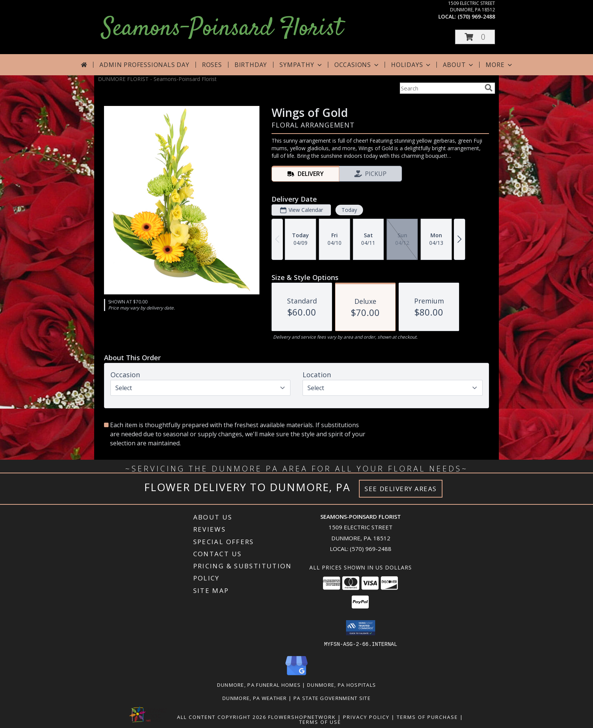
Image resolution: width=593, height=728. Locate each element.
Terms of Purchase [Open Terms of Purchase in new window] (427, 716)
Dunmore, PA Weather (254, 697)
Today (349, 209)
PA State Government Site (332, 697)
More (499, 65)
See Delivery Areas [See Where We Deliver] (401, 488)
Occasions (357, 65)
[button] (475, 37)
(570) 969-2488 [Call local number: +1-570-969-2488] (476, 16)
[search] (489, 88)
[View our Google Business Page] (296, 675)
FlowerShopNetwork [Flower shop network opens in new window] (302, 716)
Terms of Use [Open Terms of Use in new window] (320, 721)
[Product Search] (440, 88)
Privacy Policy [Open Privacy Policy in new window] (366, 716)
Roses (212, 65)
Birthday (250, 65)
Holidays (411, 65)
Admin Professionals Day (144, 65)
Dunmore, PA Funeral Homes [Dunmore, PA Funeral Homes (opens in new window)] (259, 684)
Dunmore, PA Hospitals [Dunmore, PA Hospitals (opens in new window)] (341, 684)
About (459, 65)
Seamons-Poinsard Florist (222, 29)
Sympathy (301, 65)
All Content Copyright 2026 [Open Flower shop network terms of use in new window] (221, 716)
